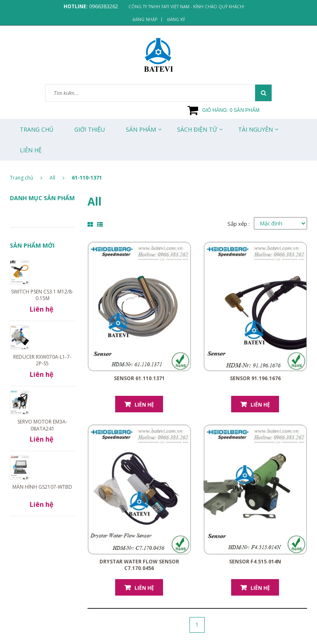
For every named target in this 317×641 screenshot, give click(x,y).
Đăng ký (176, 19)
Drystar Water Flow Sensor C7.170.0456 (139, 565)
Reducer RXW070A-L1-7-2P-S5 (42, 360)
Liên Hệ (31, 150)
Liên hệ (144, 404)
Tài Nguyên (255, 129)
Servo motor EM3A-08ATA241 (42, 425)
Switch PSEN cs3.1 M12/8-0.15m (42, 295)
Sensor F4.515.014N (255, 561)
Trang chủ (36, 129)
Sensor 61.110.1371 (139, 378)
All (52, 177)
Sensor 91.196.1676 (255, 378)
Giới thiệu (89, 129)
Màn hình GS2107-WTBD (42, 486)
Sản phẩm (141, 129)
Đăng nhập (144, 19)
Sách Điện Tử (197, 129)
